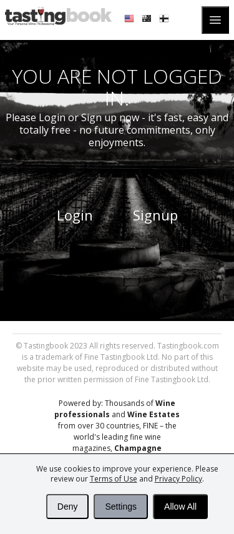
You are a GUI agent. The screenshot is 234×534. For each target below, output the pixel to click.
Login (75, 214)
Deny (67, 507)
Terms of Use (113, 478)
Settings (121, 507)
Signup (155, 214)
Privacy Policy (178, 478)
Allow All (180, 507)
